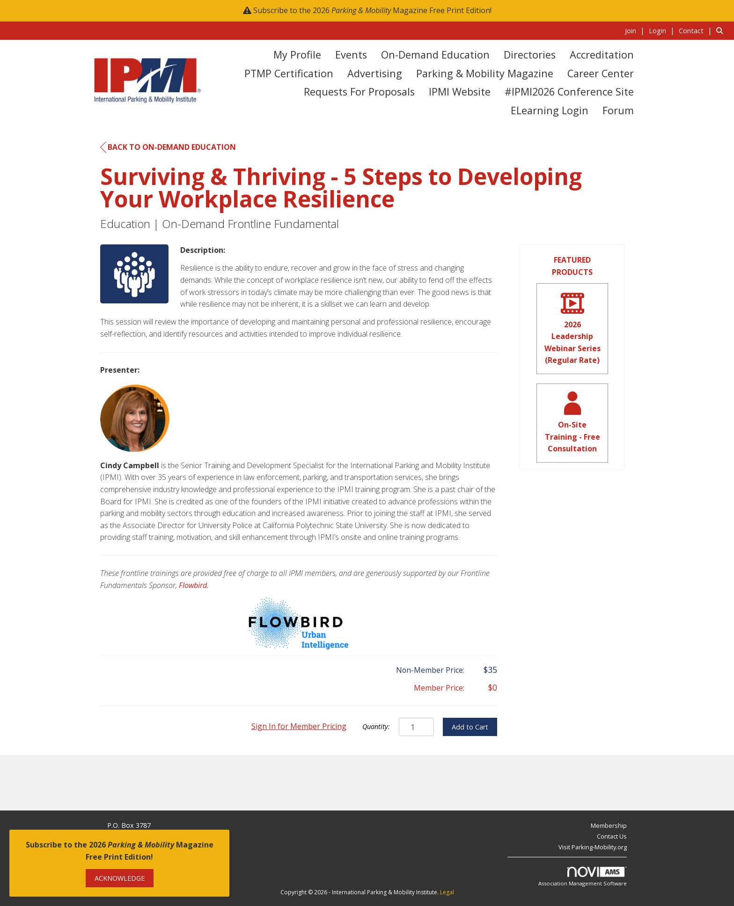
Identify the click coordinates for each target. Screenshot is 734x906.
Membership (609, 825)
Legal (447, 892)
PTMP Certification (288, 73)
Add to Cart (470, 726)
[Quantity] (416, 727)
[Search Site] (721, 30)
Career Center (600, 73)
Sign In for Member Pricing (298, 726)
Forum (618, 110)
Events (351, 54)
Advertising (374, 73)
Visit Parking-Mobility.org (592, 847)
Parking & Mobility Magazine (484, 73)
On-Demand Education (435, 54)
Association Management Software (582, 877)
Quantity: (376, 726)
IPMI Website (460, 91)
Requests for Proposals (359, 91)
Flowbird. (194, 585)
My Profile (297, 54)
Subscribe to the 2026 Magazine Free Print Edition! (372, 10)
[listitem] (636, 30)
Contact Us (612, 836)
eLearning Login (549, 110)
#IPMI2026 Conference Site (569, 91)
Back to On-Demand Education (168, 147)
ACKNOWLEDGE (120, 878)
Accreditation (602, 54)
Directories (530, 54)
